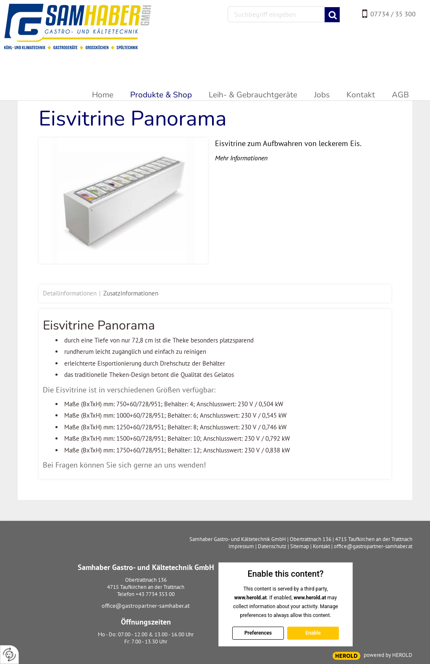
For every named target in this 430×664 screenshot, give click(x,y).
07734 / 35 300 (393, 14)
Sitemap (299, 546)
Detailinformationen (70, 293)
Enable (312, 633)
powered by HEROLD (388, 655)
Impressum (241, 546)
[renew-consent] (9, 654)
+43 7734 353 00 (155, 594)
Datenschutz (272, 546)
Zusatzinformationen (130, 293)
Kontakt (321, 546)
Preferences (257, 633)
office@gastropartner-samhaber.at (146, 605)
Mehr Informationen (241, 158)
